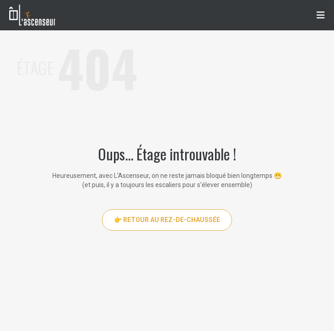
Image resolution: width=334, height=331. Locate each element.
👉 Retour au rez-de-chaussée (167, 219)
